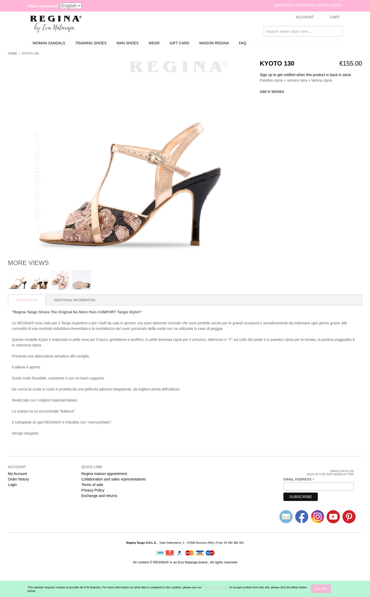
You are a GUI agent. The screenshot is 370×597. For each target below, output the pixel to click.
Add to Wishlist (272, 91)
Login (12, 485)
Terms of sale (92, 485)
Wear (154, 43)
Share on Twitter (305, 91)
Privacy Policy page (215, 587)
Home (12, 53)
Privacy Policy (92, 490)
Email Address (298, 479)
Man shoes (128, 43)
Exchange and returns (99, 496)
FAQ (242, 43)
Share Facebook (295, 91)
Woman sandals (49, 43)
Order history (18, 479)
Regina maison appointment (104, 474)
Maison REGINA (214, 43)
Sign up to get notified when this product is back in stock (305, 75)
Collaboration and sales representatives (113, 479)
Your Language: (43, 6)
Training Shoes (91, 43)
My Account (17, 474)
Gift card (179, 43)
